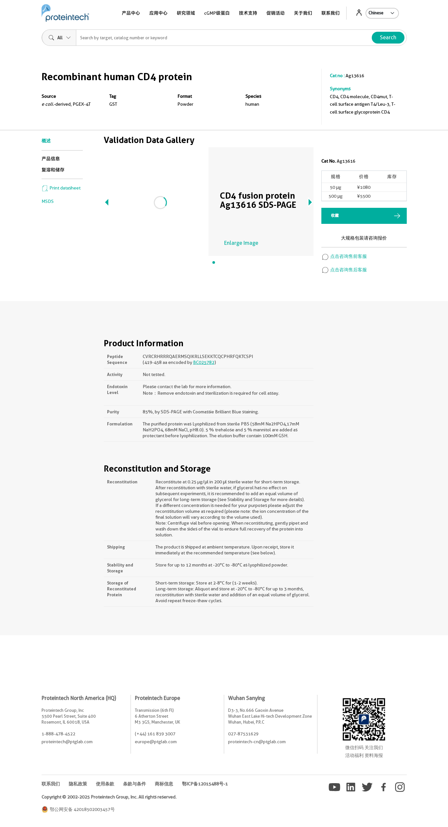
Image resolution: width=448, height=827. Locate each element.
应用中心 (158, 13)
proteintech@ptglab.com (67, 741)
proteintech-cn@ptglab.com (257, 741)
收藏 (335, 215)
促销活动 (275, 13)
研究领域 (186, 13)
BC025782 (203, 362)
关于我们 (303, 13)
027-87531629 (243, 733)
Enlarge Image (241, 243)
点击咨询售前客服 (344, 256)
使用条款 (105, 783)
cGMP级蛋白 (217, 13)
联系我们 (330, 13)
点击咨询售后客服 (344, 269)
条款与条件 (134, 783)
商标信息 (164, 783)
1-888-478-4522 (58, 733)
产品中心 (131, 13)
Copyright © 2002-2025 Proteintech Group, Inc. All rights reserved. (109, 797)
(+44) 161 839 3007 (155, 733)
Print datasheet (61, 187)
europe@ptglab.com (156, 741)
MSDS (48, 201)
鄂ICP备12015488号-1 (205, 783)
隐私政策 (78, 783)
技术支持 (248, 13)
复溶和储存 (53, 169)
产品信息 (51, 158)
